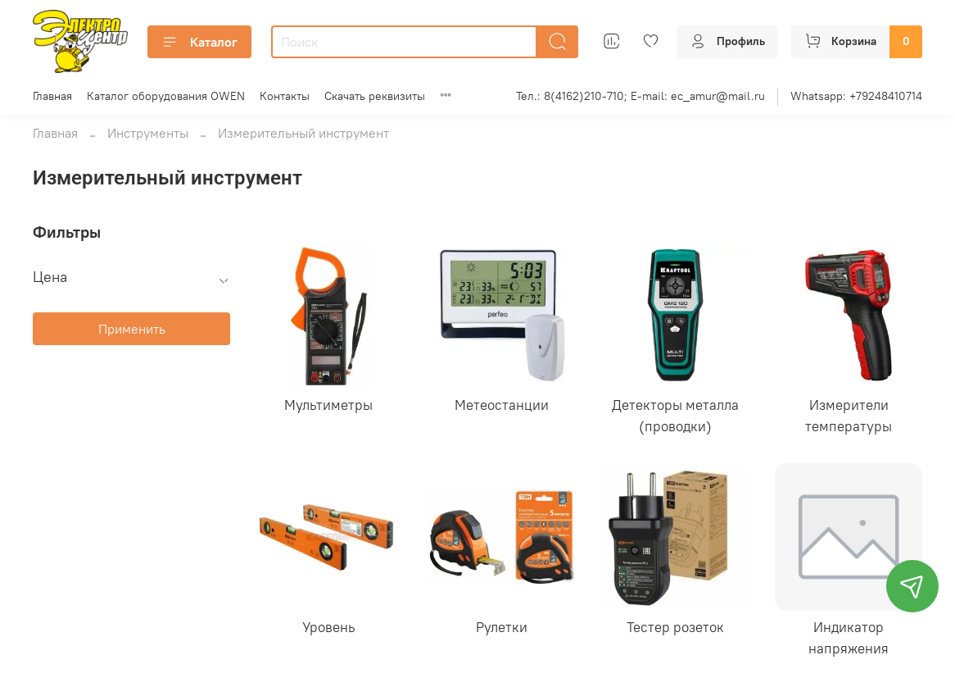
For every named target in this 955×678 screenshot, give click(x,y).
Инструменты (147, 133)
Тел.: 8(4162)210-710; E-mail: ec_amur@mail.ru (640, 96)
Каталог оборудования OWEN (166, 96)
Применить (131, 329)
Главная (52, 96)
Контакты (285, 96)
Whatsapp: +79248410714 (856, 96)
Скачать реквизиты (374, 96)
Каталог (199, 42)
